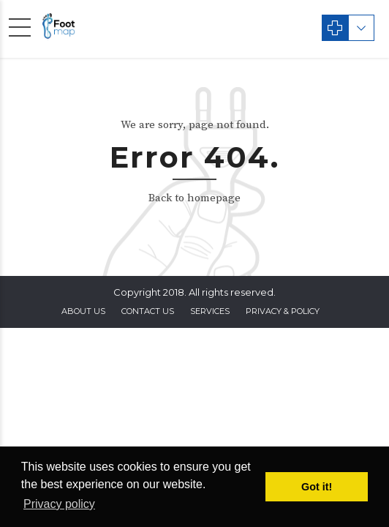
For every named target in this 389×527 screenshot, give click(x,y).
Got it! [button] (316, 487)
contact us (147, 311)
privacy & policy (283, 311)
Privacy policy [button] (59, 504)
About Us (83, 311)
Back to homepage (194, 198)
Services (210, 311)
